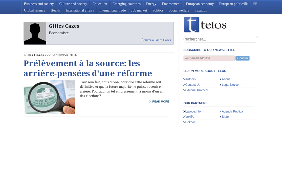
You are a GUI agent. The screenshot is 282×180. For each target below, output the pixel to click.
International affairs (80, 10)
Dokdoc (190, 122)
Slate (225, 116)
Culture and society (73, 4)
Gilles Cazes (34, 55)
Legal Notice (230, 84)
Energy (151, 4)
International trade (113, 10)
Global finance (34, 10)
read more (160, 101)
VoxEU (189, 116)
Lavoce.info (193, 111)
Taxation (201, 10)
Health (55, 10)
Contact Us (192, 84)
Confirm (242, 58)
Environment (171, 4)
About (226, 79)
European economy (200, 4)
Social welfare (179, 10)
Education (99, 4)
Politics (157, 10)
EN (246, 4)
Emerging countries (126, 4)
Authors (190, 79)
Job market (139, 10)
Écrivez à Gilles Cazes (156, 40)
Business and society (39, 4)
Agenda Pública (232, 111)
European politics (231, 4)
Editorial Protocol (196, 90)
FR (255, 4)
